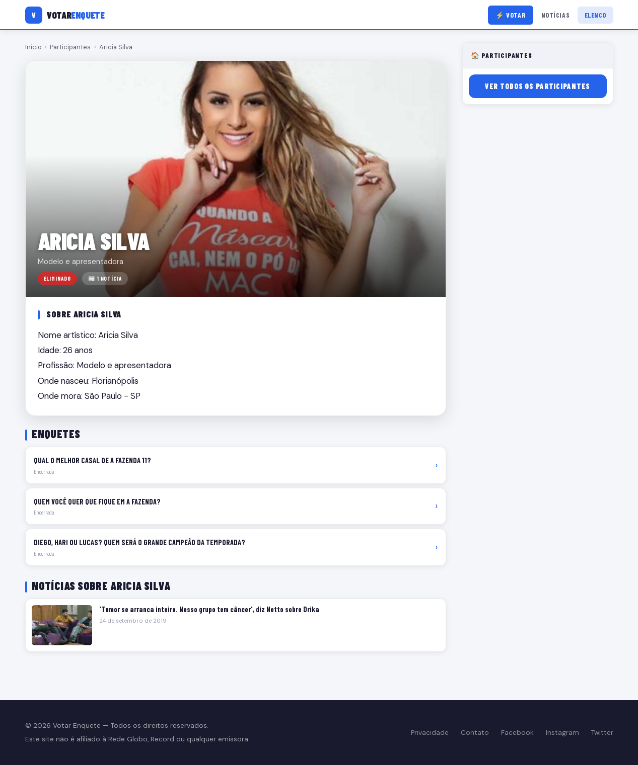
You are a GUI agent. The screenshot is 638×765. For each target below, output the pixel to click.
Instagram (562, 732)
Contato (475, 732)
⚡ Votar (510, 15)
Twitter (602, 732)
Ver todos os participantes (537, 86)
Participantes (70, 47)
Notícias (555, 15)
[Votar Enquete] (65, 15)
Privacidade (430, 732)
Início (33, 47)
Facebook (517, 732)
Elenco (595, 15)
